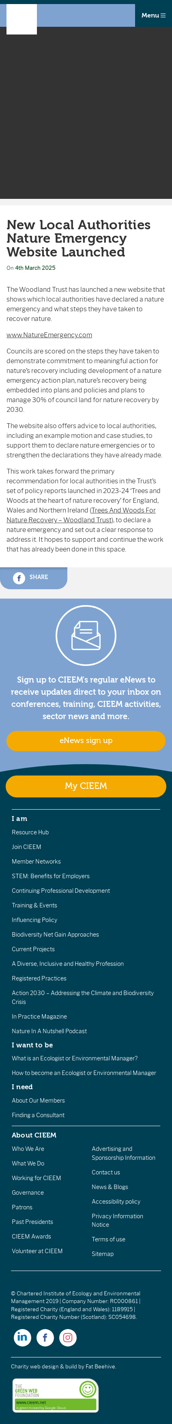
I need (22, 1087)
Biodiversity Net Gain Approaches (55, 934)
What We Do (28, 1163)
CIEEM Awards (31, 1236)
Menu (154, 15)
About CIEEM (34, 1135)
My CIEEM (86, 786)
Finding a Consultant (38, 1115)
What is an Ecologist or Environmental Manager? (75, 1058)
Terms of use (108, 1239)
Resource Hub (30, 832)
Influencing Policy (34, 920)
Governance (28, 1192)
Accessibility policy (116, 1201)
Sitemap (103, 1254)
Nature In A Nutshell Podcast (49, 1031)
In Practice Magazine (39, 1016)
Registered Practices (39, 978)
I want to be (32, 1045)
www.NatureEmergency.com (49, 335)
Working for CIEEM (36, 1178)
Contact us (106, 1172)
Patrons (22, 1207)
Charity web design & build (44, 1367)
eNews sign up (86, 740)
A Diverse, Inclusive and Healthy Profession (68, 963)
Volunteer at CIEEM (37, 1251)
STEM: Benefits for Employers (51, 876)
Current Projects (33, 949)
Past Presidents (32, 1222)
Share (30, 578)
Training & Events (34, 905)
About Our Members (38, 1100)
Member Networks (36, 861)
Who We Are (28, 1149)
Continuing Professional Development (61, 890)
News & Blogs (110, 1187)
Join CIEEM (26, 847)
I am (19, 818)
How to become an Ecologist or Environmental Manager (84, 1073)
